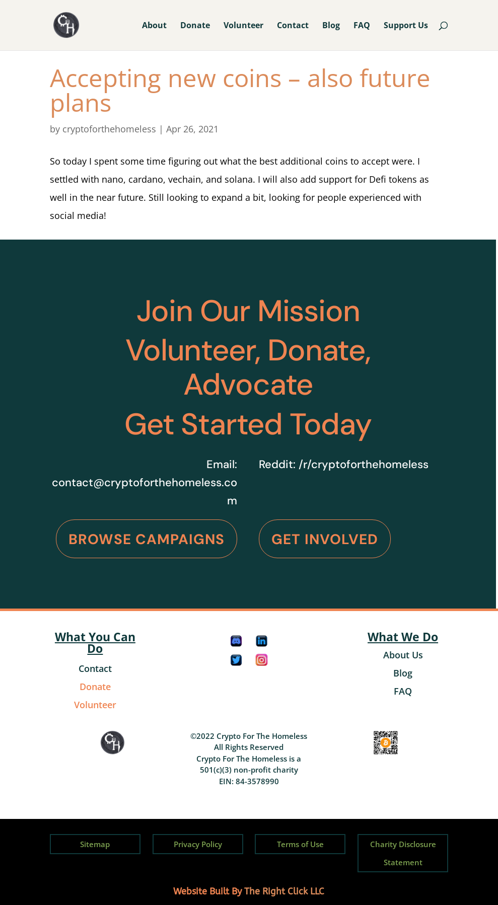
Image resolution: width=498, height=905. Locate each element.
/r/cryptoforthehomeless (364, 464)
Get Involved (324, 539)
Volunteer (243, 26)
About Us (403, 655)
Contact (293, 26)
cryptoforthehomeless (109, 129)
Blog (331, 26)
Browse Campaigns (146, 539)
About (154, 26)
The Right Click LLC (284, 891)
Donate (195, 26)
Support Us (406, 26)
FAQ (361, 26)
